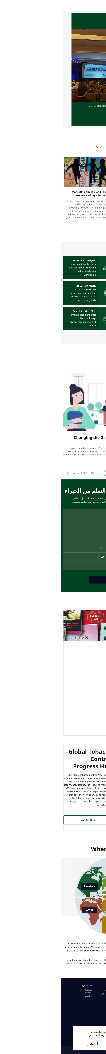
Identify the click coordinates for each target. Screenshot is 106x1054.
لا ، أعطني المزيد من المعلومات (62, 1038)
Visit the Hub (26, 820)
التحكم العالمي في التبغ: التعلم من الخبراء (88, 473)
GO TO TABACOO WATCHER (79, 312)
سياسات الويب (43, 994)
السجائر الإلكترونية (79, 990)
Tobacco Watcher (27, 991)
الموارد (64, 985)
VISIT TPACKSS (79, 698)
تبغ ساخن (82, 994)
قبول (31, 1043)
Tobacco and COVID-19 (17, 473)
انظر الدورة (53, 579)
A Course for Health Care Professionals (53, 473)
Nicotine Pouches (82, 998)
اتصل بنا (46, 997)
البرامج (46, 990)
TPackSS (27, 996)
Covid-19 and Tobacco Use (98, 1010)
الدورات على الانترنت (99, 986)
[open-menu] (100, 6)
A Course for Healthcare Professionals (98, 1003)
